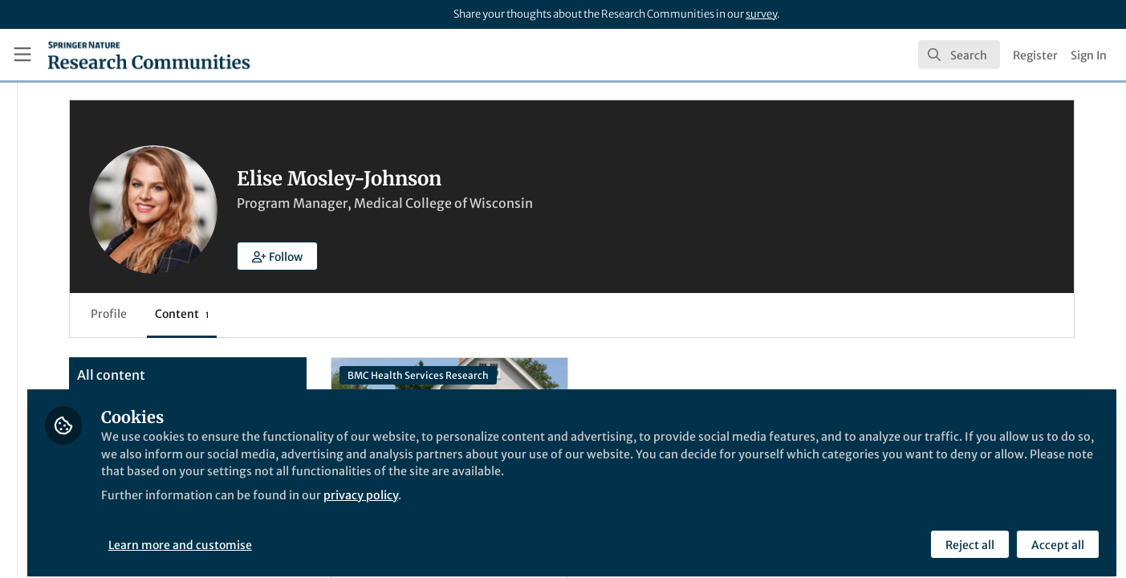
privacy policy (577, 504)
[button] (465, 256)
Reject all (967, 535)
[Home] (149, 54)
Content (369, 314)
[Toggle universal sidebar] (22, 54)
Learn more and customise (369, 535)
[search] (959, 54)
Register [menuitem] (1035, 55)
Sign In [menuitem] (1089, 55)
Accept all (1055, 535)
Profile (296, 314)
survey (761, 14)
